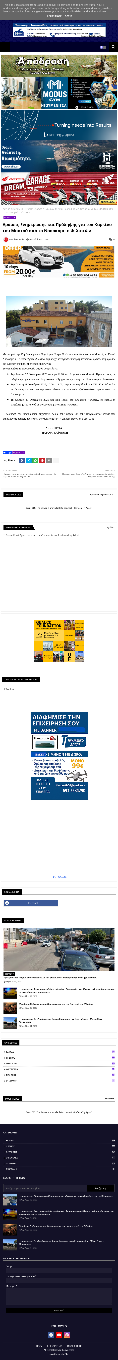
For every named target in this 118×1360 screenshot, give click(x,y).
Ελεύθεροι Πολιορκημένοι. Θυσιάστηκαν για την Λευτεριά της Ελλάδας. (56, 1003)
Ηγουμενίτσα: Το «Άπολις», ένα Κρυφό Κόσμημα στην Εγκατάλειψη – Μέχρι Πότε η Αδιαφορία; (61, 1020)
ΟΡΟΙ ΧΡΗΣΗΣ (74, 1346)
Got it (68, 16)
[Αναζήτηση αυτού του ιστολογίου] (45, 1188)
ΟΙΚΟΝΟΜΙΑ (60, 1069)
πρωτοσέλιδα (59, 876)
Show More (109, 1098)
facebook (33, 903)
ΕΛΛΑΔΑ (60, 1051)
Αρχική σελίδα (11, 208)
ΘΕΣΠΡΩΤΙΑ (26, 208)
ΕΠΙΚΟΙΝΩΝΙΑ (54, 1346)
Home (39, 1346)
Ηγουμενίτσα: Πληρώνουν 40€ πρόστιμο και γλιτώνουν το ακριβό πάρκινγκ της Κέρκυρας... (50, 977)
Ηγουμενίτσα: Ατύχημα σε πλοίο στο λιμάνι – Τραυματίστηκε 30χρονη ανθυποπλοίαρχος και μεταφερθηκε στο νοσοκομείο (67, 991)
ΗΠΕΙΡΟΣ (60, 1057)
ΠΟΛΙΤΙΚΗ (60, 1075)
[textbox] (59, 399)
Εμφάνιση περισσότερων (101, 494)
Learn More (54, 16)
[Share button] (56, 460)
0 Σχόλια (110, 527)
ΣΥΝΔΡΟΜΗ (60, 1080)
